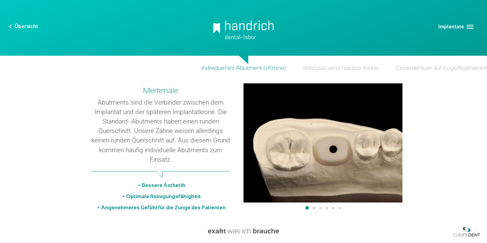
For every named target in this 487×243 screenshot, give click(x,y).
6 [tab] (340, 208)
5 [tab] (333, 208)
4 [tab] (327, 208)
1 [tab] (307, 208)
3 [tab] (320, 208)
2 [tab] (314, 208)
